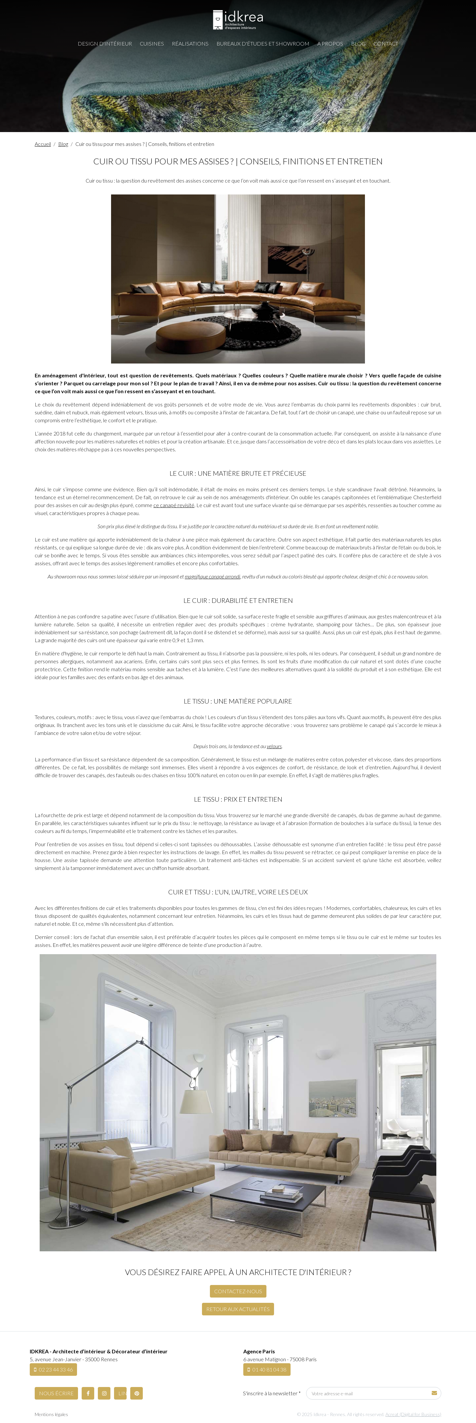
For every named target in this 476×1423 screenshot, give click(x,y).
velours (274, 746)
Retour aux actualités (238, 1309)
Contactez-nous (238, 1291)
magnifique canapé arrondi (212, 576)
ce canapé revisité (173, 505)
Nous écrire (56, 1393)
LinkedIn (122, 1393)
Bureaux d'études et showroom (263, 43)
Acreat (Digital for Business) (413, 1414)
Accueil (43, 144)
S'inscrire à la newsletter (272, 1393)
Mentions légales (51, 1414)
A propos (330, 43)
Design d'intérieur (105, 43)
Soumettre (434, 1392)
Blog (358, 43)
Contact (386, 43)
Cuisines (152, 43)
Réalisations (190, 43)
